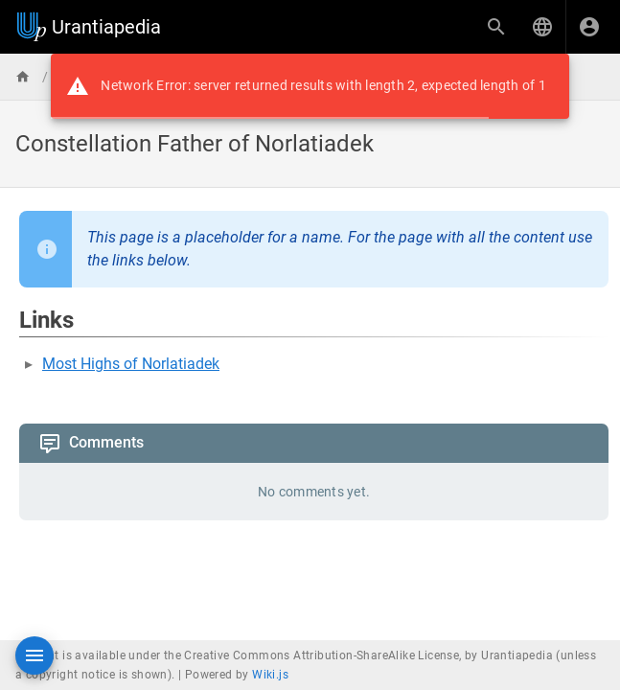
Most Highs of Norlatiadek (130, 364)
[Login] (589, 27)
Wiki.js (270, 674)
